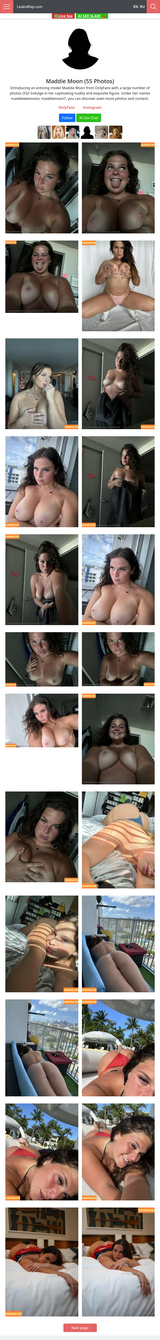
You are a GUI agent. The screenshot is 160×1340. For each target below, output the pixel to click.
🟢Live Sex (63, 16)
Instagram (92, 107)
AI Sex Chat (88, 117)
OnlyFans (67, 107)
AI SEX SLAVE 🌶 (92, 16)
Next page (80, 1327)
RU (142, 6)
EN (135, 6)
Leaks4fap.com (30, 6)
